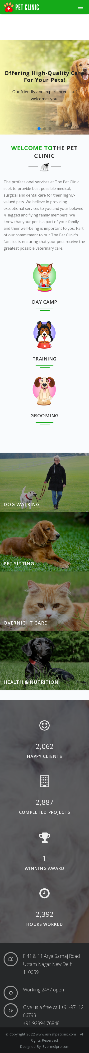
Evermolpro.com (55, 1046)
